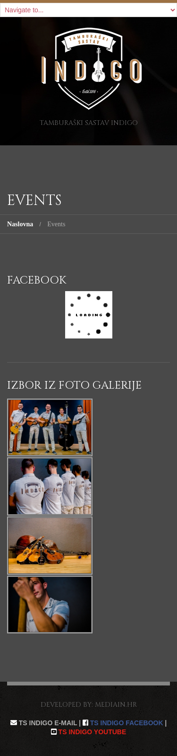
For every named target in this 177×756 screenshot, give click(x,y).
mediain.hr (116, 704)
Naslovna (20, 224)
